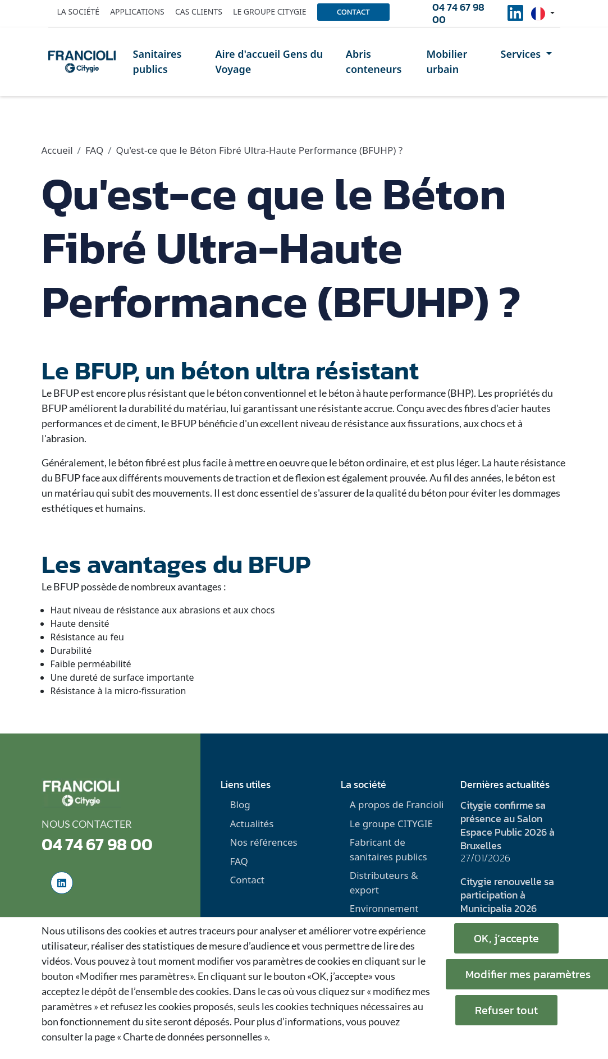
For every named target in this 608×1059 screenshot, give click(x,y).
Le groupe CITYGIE (391, 823)
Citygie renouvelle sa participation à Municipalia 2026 (507, 895)
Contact (353, 12)
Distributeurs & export (384, 882)
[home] (82, 62)
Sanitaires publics (157, 61)
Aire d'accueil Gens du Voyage (269, 61)
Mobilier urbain (446, 61)
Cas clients (198, 11)
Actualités (251, 823)
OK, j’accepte (506, 938)
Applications (137, 11)
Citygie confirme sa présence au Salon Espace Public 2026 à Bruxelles (507, 825)
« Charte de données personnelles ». (193, 1036)
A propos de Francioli (397, 804)
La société (78, 11)
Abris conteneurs (374, 61)
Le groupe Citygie (269, 11)
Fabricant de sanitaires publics (388, 849)
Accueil (57, 150)
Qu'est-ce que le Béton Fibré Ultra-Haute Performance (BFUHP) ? (259, 150)
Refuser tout (506, 1010)
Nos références (263, 842)
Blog (240, 804)
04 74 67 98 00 (458, 13)
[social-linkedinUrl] (515, 16)
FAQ (94, 150)
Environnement (384, 908)
